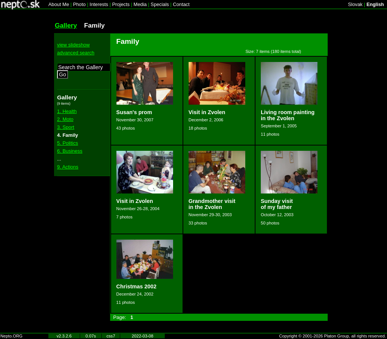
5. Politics (67, 143)
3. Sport (65, 127)
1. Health (67, 111)
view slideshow (73, 45)
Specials (160, 4)
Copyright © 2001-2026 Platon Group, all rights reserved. (332, 336)
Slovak (355, 4)
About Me (58, 4)
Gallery (66, 25)
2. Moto (65, 119)
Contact (181, 4)
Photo (79, 4)
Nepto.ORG (11, 336)
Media (140, 4)
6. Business (69, 151)
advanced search (75, 53)
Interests (99, 4)
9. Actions (67, 167)
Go (62, 74)
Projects (121, 4)
